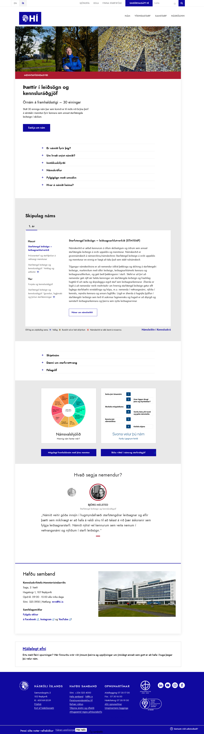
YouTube (63, 619)
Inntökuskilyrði (53, 163)
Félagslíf (49, 370)
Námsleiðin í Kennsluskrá (156, 330)
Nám (127, 16)
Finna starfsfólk (112, 3)
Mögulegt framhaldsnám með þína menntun (69, 453)
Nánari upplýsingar (65, 730)
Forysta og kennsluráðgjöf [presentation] (40, 284)
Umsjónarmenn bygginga (116, 708)
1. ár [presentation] (32, 226)
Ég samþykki (96, 732)
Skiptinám (50, 355)
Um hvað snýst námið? (58, 155)
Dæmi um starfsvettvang (59, 363)
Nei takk (81, 730)
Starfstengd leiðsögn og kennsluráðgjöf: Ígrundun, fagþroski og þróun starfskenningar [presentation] (45, 293)
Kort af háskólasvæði (44, 708)
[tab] (31, 226)
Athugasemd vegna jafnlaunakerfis (86, 712)
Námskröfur (51, 170)
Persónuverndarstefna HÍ (81, 700)
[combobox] (164, 3)
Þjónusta (85, 3)
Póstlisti (37, 704)
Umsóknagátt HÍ (139, 3)
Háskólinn (178, 16)
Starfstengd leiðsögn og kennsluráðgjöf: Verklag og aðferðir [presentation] (41, 268)
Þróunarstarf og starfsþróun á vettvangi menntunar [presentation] (42, 257)
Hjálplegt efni (34, 649)
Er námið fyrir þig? (56, 148)
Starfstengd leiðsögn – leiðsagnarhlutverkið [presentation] (40, 248)
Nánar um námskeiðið (82, 312)
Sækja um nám (36, 128)
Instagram (46, 619)
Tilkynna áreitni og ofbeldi (82, 708)
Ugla (96, 3)
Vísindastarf (143, 16)
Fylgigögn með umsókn (58, 177)
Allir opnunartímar (113, 704)
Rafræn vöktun (76, 704)
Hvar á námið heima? (57, 185)
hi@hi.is (89, 696)
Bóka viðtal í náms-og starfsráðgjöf (128, 453)
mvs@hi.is (57, 602)
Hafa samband (76, 696)
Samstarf (161, 16)
